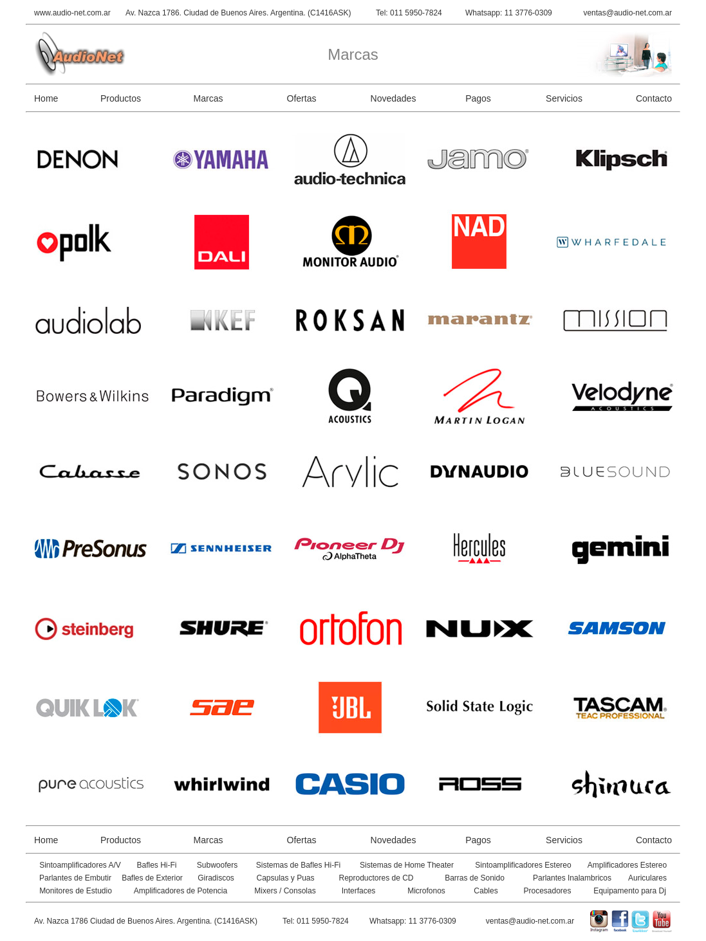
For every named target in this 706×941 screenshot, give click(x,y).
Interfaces (359, 890)
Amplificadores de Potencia (180, 890)
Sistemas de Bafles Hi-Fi (298, 865)
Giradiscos (216, 877)
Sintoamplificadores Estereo (523, 865)
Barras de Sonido (475, 877)
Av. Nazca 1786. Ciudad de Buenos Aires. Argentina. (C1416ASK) (238, 12)
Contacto (654, 98)
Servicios (564, 98)
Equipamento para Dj (629, 890)
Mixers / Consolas (284, 890)
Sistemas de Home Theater (407, 865)
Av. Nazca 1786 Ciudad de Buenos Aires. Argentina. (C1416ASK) (145, 921)
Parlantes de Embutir (75, 877)
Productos (120, 98)
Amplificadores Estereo (627, 865)
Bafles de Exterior (152, 877)
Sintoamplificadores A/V (80, 865)
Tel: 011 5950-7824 (409, 12)
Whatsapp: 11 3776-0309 (508, 12)
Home (46, 98)
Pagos (478, 98)
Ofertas (302, 98)
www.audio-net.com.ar (72, 12)
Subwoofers (217, 865)
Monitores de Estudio (75, 890)
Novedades (393, 98)
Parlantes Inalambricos (572, 877)
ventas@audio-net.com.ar (627, 12)
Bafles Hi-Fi (156, 865)
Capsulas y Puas (285, 877)
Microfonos (426, 890)
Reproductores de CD (376, 877)
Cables (485, 890)
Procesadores (547, 890)
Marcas (208, 98)
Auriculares (647, 877)
